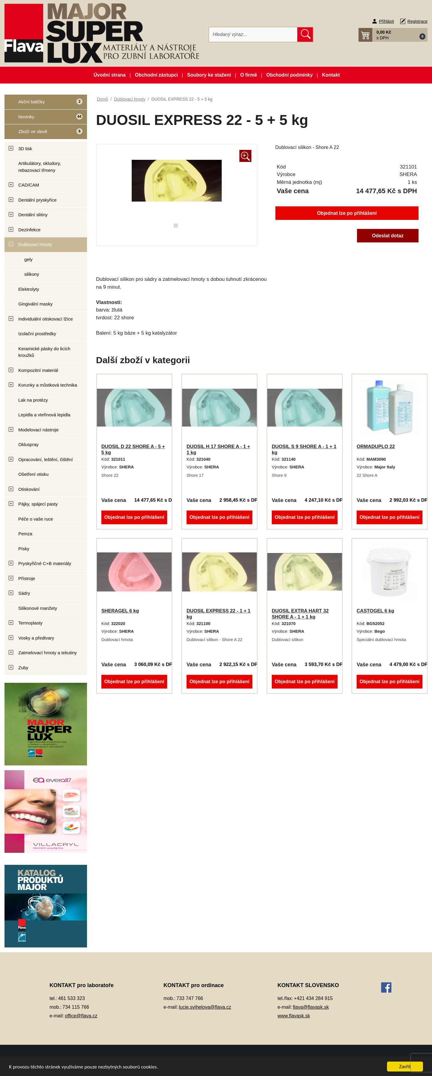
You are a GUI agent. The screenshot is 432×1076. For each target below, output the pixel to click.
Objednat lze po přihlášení (347, 213)
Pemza (25, 533)
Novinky (43, 118)
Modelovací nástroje (38, 429)
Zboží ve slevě (43, 133)
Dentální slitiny (33, 214)
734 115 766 (75, 1007)
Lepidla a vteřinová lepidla (44, 414)
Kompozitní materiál (38, 370)
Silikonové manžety (37, 608)
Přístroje (26, 578)
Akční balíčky (43, 104)
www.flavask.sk (294, 1015)
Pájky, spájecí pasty (38, 503)
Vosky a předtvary (36, 637)
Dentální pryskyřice (37, 199)
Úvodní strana (110, 75)
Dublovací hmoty (35, 244)
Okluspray (28, 444)
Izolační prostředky (37, 333)
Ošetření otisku (33, 474)
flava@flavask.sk (311, 1007)
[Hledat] (253, 34)
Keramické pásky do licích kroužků (44, 352)
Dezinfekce (29, 229)
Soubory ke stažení (209, 75)
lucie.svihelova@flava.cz (205, 1007)
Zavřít (405, 1066)
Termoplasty (30, 622)
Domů (102, 99)
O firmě (248, 75)
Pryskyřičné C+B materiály (44, 563)
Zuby (23, 667)
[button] (393, 35)
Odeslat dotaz (388, 235)
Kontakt (331, 75)
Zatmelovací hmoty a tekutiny (47, 652)
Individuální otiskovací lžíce (45, 318)
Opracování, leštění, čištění (45, 459)
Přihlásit (386, 21)
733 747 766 (189, 998)
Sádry (24, 593)
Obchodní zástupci (156, 75)
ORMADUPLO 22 (376, 446)
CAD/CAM (28, 184)
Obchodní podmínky (289, 75)
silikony (31, 274)
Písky (23, 548)
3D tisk (25, 148)
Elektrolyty (28, 289)
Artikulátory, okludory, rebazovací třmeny (39, 167)
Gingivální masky (35, 303)
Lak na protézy (33, 400)
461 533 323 (71, 998)
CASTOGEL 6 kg (375, 610)
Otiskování (29, 489)
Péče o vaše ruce (35, 518)
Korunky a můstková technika (47, 385)
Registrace (417, 21)
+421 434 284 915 (313, 998)
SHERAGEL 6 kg (120, 610)
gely (28, 259)
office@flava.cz (81, 1015)
